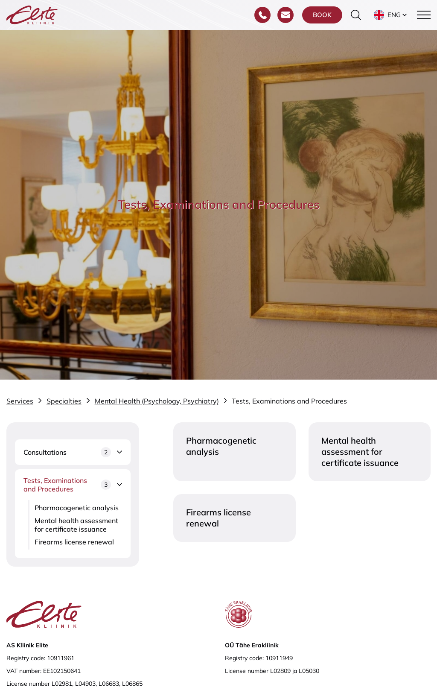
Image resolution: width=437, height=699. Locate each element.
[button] (391, 15)
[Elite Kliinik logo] (32, 14)
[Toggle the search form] (356, 15)
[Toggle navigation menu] (424, 15)
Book (322, 15)
